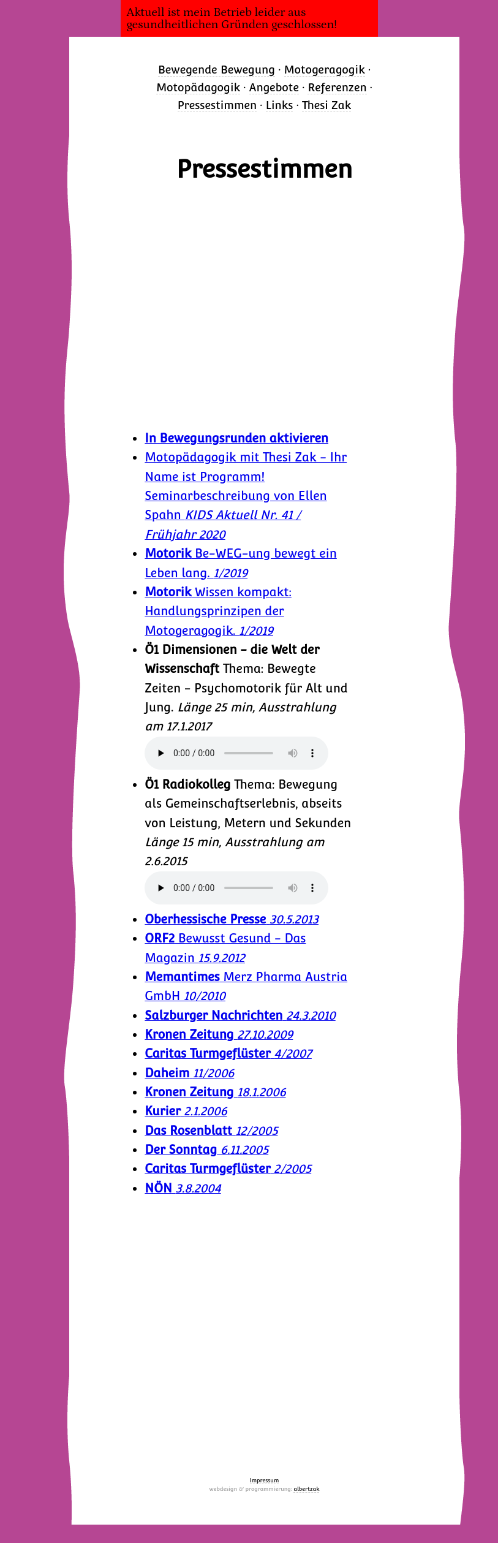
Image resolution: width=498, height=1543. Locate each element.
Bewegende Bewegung (216, 69)
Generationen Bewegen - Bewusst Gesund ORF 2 (264, 305)
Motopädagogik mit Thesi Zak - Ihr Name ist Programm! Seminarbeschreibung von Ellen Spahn (246, 495)
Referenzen (336, 87)
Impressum (264, 1480)
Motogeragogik (324, 69)
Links (279, 105)
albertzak (306, 1489)
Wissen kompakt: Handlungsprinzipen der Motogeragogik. (218, 611)
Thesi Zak (326, 105)
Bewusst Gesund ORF (264, 1322)
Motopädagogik (198, 87)
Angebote (274, 87)
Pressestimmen (217, 105)
